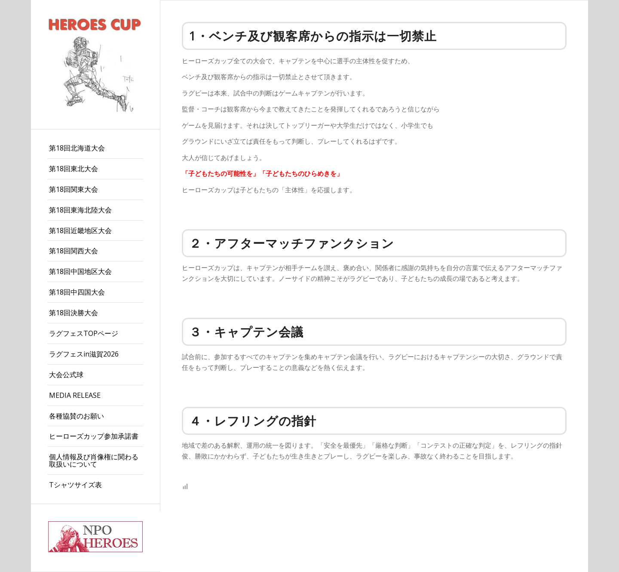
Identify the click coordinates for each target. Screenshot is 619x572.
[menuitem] (95, 148)
